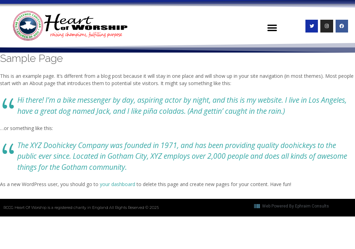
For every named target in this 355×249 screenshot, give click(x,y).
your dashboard (117, 184)
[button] (272, 28)
